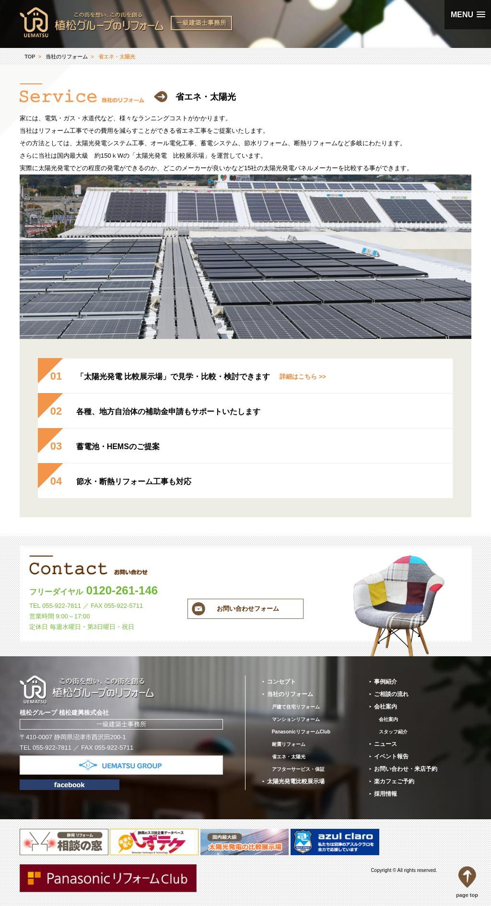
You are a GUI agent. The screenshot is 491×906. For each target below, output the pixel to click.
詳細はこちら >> (303, 376)
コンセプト (281, 681)
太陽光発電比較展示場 (296, 781)
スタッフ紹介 (393, 731)
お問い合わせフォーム (248, 608)
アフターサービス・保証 (298, 769)
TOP (29, 56)
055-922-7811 (61, 605)
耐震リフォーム (288, 744)
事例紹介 (385, 681)
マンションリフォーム (296, 719)
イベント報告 (391, 756)
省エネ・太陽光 (288, 756)
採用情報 (385, 793)
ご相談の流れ (391, 694)
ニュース (385, 744)
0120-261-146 (93, 590)
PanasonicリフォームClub (301, 731)
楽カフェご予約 (394, 781)
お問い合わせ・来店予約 (405, 769)
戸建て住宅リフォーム (296, 706)
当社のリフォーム (67, 56)
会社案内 (385, 706)
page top (467, 882)
